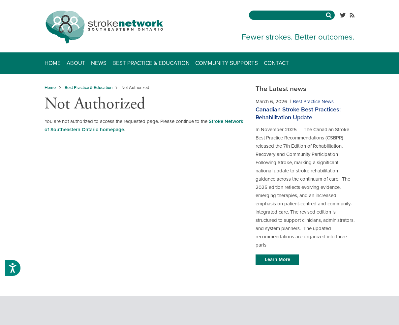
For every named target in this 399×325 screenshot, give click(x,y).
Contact (276, 63)
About (76, 63)
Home (53, 63)
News (99, 63)
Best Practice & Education (151, 63)
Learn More (277, 259)
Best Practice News (313, 101)
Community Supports (226, 63)
